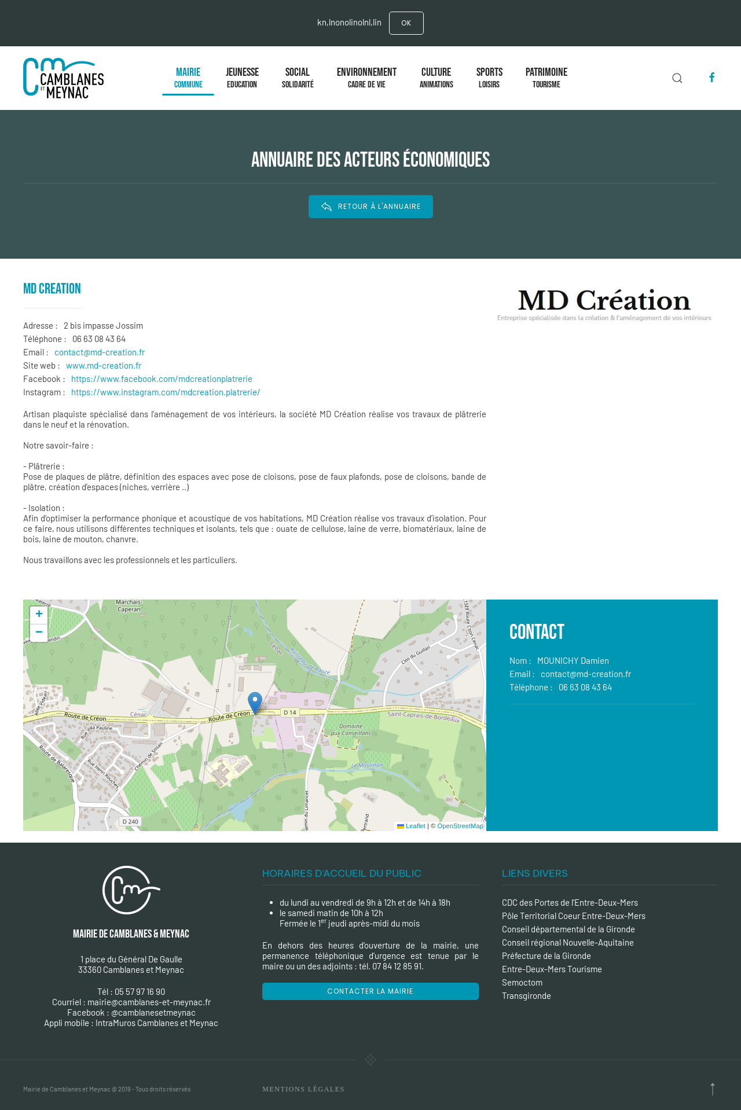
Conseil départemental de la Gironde (568, 929)
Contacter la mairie (370, 991)
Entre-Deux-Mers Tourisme (552, 969)
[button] (255, 703)
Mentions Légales (303, 1089)
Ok (406, 23)
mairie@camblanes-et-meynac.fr (149, 1002)
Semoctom (522, 982)
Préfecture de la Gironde (546, 955)
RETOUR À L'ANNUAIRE (371, 206)
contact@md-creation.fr (99, 352)
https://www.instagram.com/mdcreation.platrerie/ (166, 392)
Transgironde (526, 995)
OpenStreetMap (460, 825)
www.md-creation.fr (103, 365)
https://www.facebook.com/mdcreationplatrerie (161, 378)
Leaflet (411, 825)
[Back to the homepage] (65, 78)
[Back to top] (712, 1089)
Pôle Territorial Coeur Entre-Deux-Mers (573, 915)
